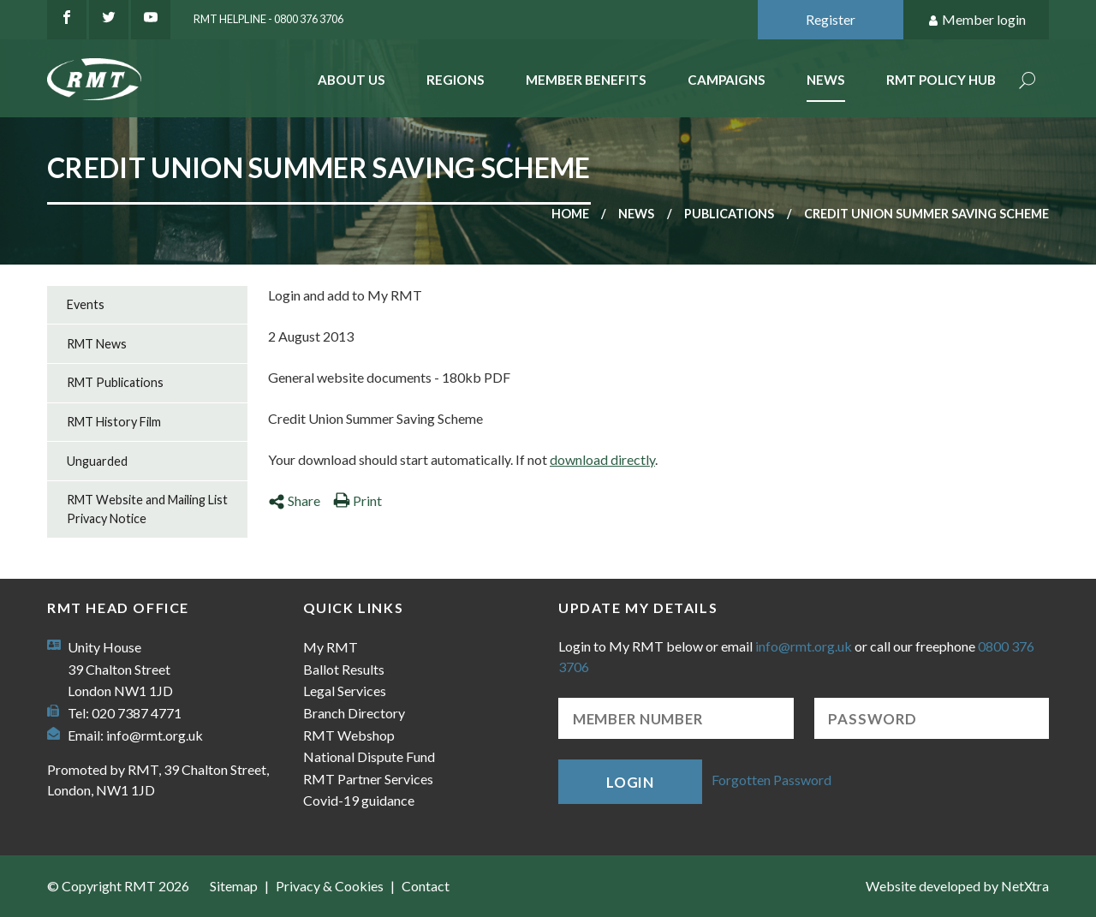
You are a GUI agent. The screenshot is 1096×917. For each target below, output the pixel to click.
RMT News (97, 343)
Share (294, 500)
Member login (976, 20)
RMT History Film (114, 421)
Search (1027, 82)
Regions (455, 79)
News (826, 79)
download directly (602, 459)
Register (830, 19)
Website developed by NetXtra (957, 886)
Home (570, 213)
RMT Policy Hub (941, 79)
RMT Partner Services (368, 779)
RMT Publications (115, 382)
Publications (729, 213)
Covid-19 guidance (358, 800)
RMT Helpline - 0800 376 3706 (268, 19)
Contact (426, 886)
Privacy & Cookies (330, 886)
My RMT (330, 647)
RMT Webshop (349, 735)
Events (85, 304)
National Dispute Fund (369, 756)
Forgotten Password (771, 779)
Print (357, 500)
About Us (351, 79)
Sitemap (234, 886)
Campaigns (726, 79)
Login (630, 782)
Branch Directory (354, 713)
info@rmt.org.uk (154, 735)
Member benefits (586, 79)
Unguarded (97, 461)
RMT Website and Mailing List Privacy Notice (147, 509)
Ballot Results (343, 669)
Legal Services (344, 690)
